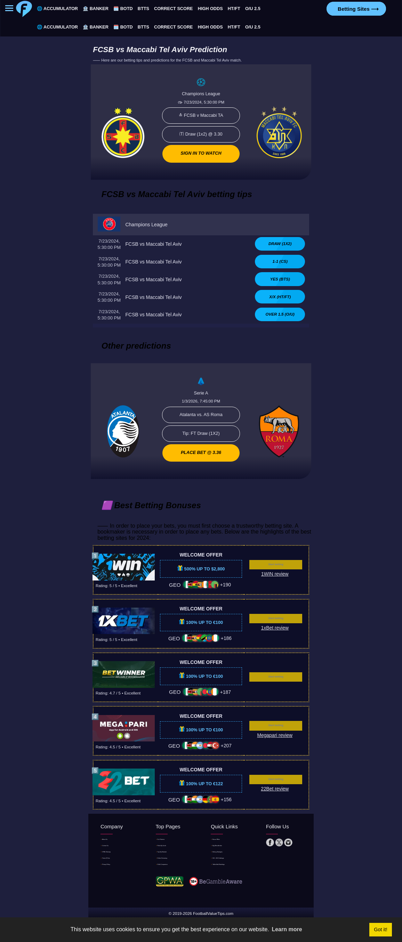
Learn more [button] (287, 929)
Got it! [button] (380, 929)
